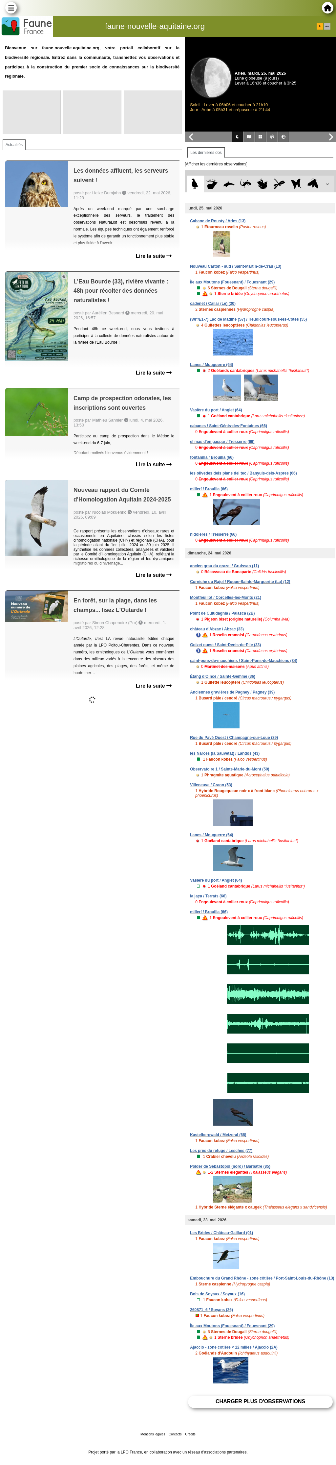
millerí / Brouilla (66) (209, 489)
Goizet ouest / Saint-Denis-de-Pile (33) (225, 645)
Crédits (190, 1434)
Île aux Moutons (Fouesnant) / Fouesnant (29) (232, 282)
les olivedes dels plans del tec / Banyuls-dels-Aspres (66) (243, 473)
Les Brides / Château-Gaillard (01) (221, 1233)
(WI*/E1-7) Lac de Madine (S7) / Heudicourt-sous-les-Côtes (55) (248, 319)
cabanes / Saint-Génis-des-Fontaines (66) (228, 426)
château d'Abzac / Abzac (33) (217, 629)
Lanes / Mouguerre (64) (211, 364)
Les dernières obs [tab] (205, 152)
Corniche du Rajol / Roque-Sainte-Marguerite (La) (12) (240, 581)
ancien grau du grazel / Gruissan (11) (224, 566)
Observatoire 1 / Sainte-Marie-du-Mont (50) (229, 769)
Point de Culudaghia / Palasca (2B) (222, 613)
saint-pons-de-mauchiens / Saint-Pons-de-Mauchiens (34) (243, 660)
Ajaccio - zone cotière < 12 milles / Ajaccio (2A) (234, 1347)
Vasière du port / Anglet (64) (216, 410)
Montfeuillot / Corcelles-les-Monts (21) (225, 597)
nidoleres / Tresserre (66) (213, 534)
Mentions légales (152, 1434)
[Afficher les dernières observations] (216, 164)
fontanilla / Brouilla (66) (212, 457)
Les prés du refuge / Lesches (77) (221, 1150)
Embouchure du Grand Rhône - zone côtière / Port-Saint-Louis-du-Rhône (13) (262, 1278)
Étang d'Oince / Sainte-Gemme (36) (222, 676)
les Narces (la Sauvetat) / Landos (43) (225, 753)
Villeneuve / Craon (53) (211, 785)
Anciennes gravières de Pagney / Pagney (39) (232, 692)
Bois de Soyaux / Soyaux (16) (217, 1294)
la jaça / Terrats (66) (208, 896)
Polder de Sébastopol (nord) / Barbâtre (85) (230, 1166)
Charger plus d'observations (260, 1401)
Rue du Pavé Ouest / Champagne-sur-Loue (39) (234, 737)
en (327, 26)
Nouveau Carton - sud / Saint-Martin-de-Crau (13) (235, 266)
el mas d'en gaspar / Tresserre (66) (222, 441)
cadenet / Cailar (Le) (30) (213, 303)
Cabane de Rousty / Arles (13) (217, 221)
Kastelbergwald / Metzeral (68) (218, 1135)
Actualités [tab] (14, 144)
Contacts (175, 1434)
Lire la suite (154, 256)
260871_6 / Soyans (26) (211, 1309)
